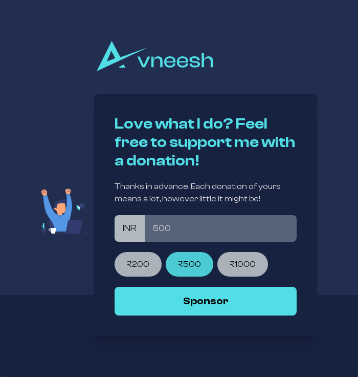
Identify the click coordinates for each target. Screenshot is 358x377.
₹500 (189, 264)
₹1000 (243, 264)
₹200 (138, 264)
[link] (206, 301)
